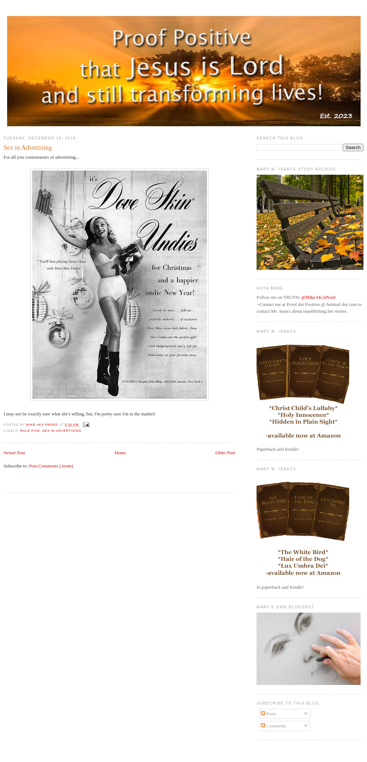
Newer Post (14, 452)
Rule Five (30, 431)
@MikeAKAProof (318, 297)
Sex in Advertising (62, 431)
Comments (273, 725)
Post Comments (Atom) (51, 466)
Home (120, 452)
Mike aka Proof (43, 424)
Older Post (225, 452)
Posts (268, 713)
